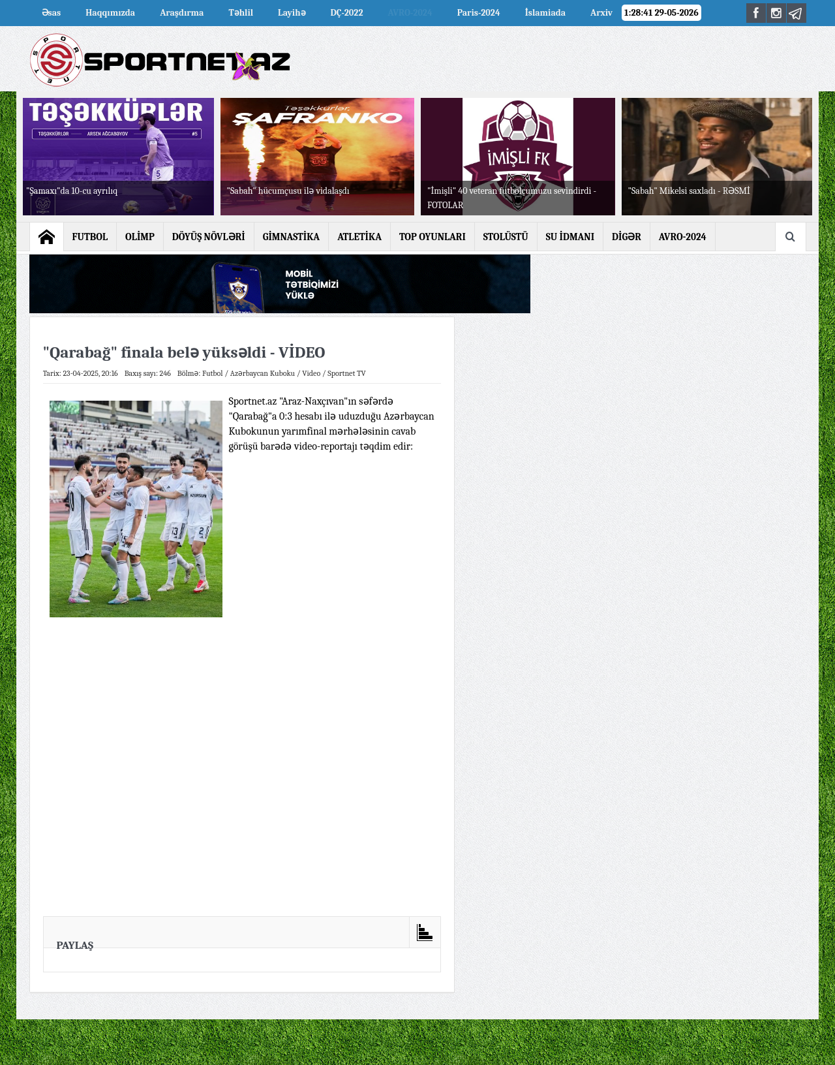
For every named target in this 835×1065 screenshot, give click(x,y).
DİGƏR (626, 237)
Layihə (291, 12)
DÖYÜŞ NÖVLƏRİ (208, 237)
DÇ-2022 (347, 12)
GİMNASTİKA (291, 237)
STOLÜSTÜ (505, 237)
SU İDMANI (570, 237)
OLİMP (140, 237)
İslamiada (545, 12)
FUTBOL (90, 237)
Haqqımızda (110, 12)
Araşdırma (182, 12)
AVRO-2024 (410, 12)
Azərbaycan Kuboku (262, 373)
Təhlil (240, 12)
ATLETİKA (359, 237)
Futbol (212, 373)
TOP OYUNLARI (432, 237)
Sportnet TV (346, 373)
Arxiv (601, 12)
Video (311, 373)
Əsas (51, 12)
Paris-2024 (478, 12)
